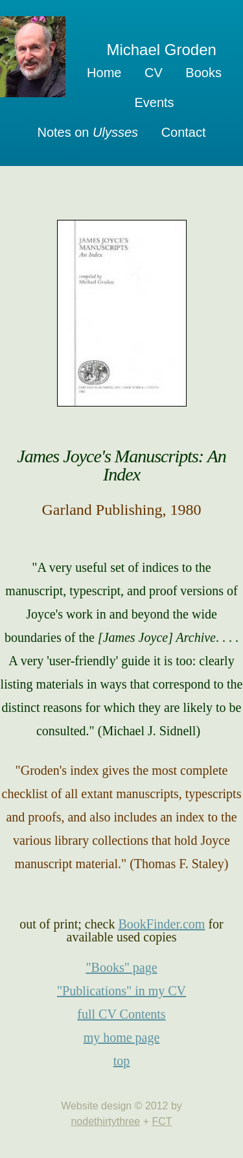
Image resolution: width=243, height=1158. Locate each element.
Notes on (87, 132)
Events (154, 102)
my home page (122, 1037)
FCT (162, 1121)
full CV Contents (121, 1014)
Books (203, 72)
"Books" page (121, 967)
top (121, 1061)
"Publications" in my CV (121, 991)
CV (154, 72)
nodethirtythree (105, 1121)
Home (104, 72)
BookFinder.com (161, 924)
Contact (183, 132)
